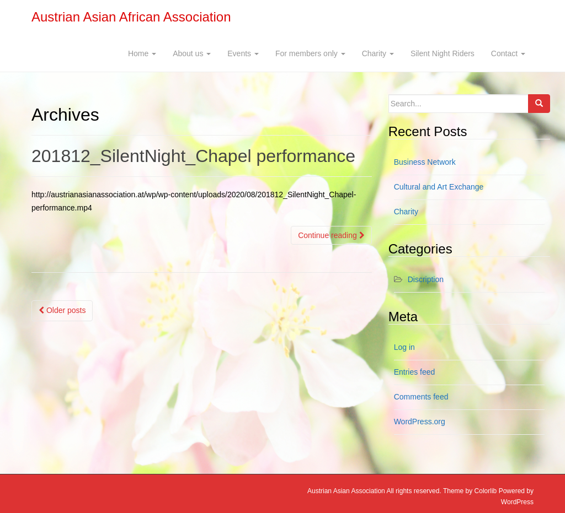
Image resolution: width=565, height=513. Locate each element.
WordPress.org (419, 421)
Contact (508, 53)
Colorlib (486, 491)
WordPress (517, 502)
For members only (310, 53)
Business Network (425, 162)
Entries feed (414, 372)
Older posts (62, 310)
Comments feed (421, 396)
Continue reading (331, 235)
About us (192, 53)
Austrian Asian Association (346, 491)
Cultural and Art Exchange (439, 186)
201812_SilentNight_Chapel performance (193, 156)
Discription (426, 279)
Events (243, 53)
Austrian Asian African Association (131, 16)
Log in (404, 347)
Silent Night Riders (443, 53)
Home (142, 53)
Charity (378, 53)
